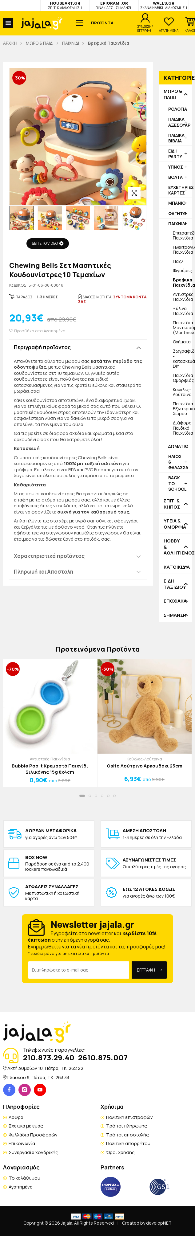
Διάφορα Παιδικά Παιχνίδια (182, 428)
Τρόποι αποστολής (127, 1135)
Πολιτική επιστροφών (129, 1117)
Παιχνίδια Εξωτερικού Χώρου (182, 408)
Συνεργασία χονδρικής (33, 1152)
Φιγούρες (182, 270)
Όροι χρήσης (120, 1152)
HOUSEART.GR (65, 5)
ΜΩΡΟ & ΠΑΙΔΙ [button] (173, 94)
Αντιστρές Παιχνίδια (182, 296)
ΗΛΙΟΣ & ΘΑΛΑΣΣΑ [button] (178, 461)
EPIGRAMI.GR (114, 5)
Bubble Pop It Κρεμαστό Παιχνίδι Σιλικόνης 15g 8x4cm (50, 769)
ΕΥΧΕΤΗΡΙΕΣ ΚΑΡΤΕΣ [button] (180, 190)
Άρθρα (16, 1117)
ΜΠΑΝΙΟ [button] (176, 203)
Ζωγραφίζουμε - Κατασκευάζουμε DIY (182, 358)
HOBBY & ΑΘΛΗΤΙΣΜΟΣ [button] (175, 547)
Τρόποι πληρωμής (126, 1126)
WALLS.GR (163, 5)
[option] (22, 218)
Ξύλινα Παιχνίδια (182, 310)
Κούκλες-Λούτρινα (182, 392)
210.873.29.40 (48, 1057)
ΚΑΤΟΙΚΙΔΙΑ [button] (175, 567)
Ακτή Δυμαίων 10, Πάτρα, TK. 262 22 (45, 1068)
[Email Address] (78, 970)
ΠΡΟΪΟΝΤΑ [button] (102, 23)
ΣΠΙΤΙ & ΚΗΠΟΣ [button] (172, 504)
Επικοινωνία (22, 1143)
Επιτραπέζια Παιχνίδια (182, 235)
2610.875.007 (103, 1057)
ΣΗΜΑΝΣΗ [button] (175, 615)
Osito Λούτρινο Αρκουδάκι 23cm (144, 766)
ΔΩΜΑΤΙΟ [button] (178, 446)
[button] (190, 24)
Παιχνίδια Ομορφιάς (182, 377)
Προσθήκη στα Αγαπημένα (37, 331)
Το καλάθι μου (24, 1178)
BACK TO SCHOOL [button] (177, 483)
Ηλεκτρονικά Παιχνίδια (182, 249)
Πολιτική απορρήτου (128, 1143)
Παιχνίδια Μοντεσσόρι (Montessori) (182, 327)
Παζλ (178, 261)
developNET (159, 1223)
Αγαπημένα (21, 1187)
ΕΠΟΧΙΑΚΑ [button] (175, 601)
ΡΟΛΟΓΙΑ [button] (177, 109)
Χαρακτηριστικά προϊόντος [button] (49, 555)
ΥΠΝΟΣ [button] (175, 167)
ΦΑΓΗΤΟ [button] (177, 213)
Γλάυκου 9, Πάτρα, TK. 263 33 (38, 1077)
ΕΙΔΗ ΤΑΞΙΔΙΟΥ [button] (175, 584)
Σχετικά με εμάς (26, 1126)
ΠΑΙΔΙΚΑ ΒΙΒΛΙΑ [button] (176, 138)
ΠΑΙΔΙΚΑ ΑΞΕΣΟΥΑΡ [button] (179, 122)
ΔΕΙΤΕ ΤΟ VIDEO (48, 243)
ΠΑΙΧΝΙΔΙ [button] (177, 224)
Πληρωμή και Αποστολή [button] (43, 571)
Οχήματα (182, 342)
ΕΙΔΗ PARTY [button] (175, 153)
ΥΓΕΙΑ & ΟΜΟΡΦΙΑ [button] (175, 524)
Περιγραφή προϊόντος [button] (42, 347)
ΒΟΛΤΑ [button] (175, 177)
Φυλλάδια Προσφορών (33, 1135)
